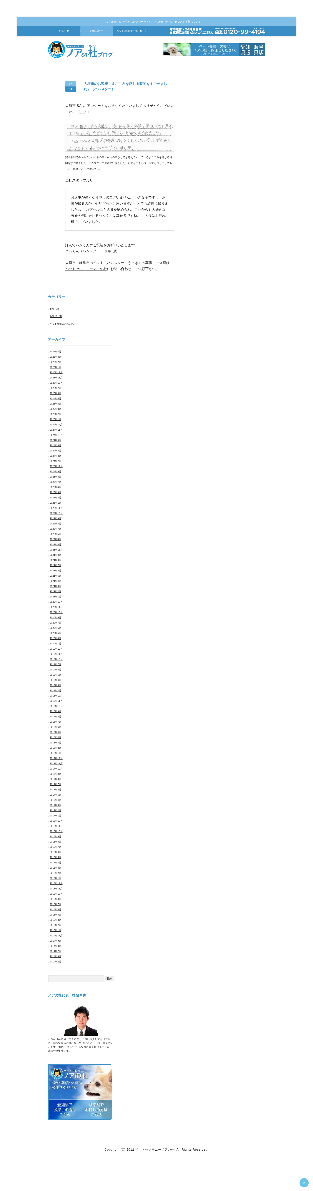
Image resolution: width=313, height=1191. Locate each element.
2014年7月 (55, 951)
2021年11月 (56, 549)
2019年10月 (56, 659)
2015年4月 (55, 914)
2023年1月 (55, 502)
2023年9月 (55, 471)
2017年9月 (55, 774)
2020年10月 (56, 612)
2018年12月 (56, 695)
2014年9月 (55, 940)
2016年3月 (55, 867)
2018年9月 (55, 711)
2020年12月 (56, 601)
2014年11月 (56, 935)
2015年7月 (55, 904)
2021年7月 (55, 565)
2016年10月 (56, 831)
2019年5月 (55, 674)
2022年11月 (56, 508)
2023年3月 (55, 492)
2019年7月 (55, 664)
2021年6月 (55, 570)
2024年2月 (55, 461)
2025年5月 (55, 398)
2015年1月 (55, 930)
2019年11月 (56, 654)
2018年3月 (55, 742)
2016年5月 (55, 857)
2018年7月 (55, 721)
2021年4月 (55, 581)
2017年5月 (55, 794)
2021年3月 (55, 586)
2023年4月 (55, 487)
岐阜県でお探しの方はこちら (96, 1109)
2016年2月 (55, 873)
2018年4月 (55, 737)
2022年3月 (55, 544)
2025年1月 (55, 419)
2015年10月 (56, 893)
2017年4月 (55, 800)
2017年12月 (56, 758)
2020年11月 (56, 607)
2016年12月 (56, 820)
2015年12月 (56, 883)
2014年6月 (55, 956)
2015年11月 (56, 888)
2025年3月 (55, 409)
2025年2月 (55, 414)
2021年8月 (55, 560)
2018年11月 (56, 701)
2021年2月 (55, 591)
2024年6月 (55, 445)
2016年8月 (55, 841)
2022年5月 (55, 534)
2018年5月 (55, 732)
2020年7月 (55, 622)
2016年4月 (55, 862)
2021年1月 (55, 596)
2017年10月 (56, 768)
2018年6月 (55, 727)
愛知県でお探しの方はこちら (64, 1109)
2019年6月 (55, 669)
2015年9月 (55, 899)
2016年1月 (55, 878)
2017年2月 (55, 810)
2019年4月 (55, 680)
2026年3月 (55, 356)
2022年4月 (55, 539)
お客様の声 (96, 30)
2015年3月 (55, 920)
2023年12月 (56, 466)
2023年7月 (55, 482)
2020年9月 (55, 617)
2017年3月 (55, 805)
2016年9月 (55, 836)
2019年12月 (56, 648)
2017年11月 (56, 763)
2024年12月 (56, 424)
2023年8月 (55, 476)
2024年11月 (56, 429)
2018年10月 (56, 706)
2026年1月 (55, 367)
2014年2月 (55, 961)
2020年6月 (55, 628)
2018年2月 (55, 747)
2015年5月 (55, 909)
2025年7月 (55, 388)
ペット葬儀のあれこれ (62, 323)
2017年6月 (55, 789)
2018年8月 (55, 716)
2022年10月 (56, 513)
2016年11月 (56, 826)
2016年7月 (55, 847)
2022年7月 (55, 528)
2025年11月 (56, 377)
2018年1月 (55, 753)
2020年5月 (55, 633)
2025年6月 (55, 393)
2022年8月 (55, 523)
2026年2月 (55, 362)
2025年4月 (55, 403)
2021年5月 (55, 575)
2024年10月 (56, 435)
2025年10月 (56, 383)
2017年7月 (55, 784)
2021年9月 (55, 555)
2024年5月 (55, 450)
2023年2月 (55, 497)
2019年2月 (55, 690)
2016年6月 (55, 852)
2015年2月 (55, 925)
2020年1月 (55, 643)
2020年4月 (55, 638)
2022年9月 (55, 518)
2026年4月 (55, 351)
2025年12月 (56, 372)
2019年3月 (55, 685)
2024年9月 (55, 440)
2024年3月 (55, 456)
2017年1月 (55, 815)
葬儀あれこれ (129, 30)
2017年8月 (55, 779)
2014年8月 (55, 946)
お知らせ (64, 30)
